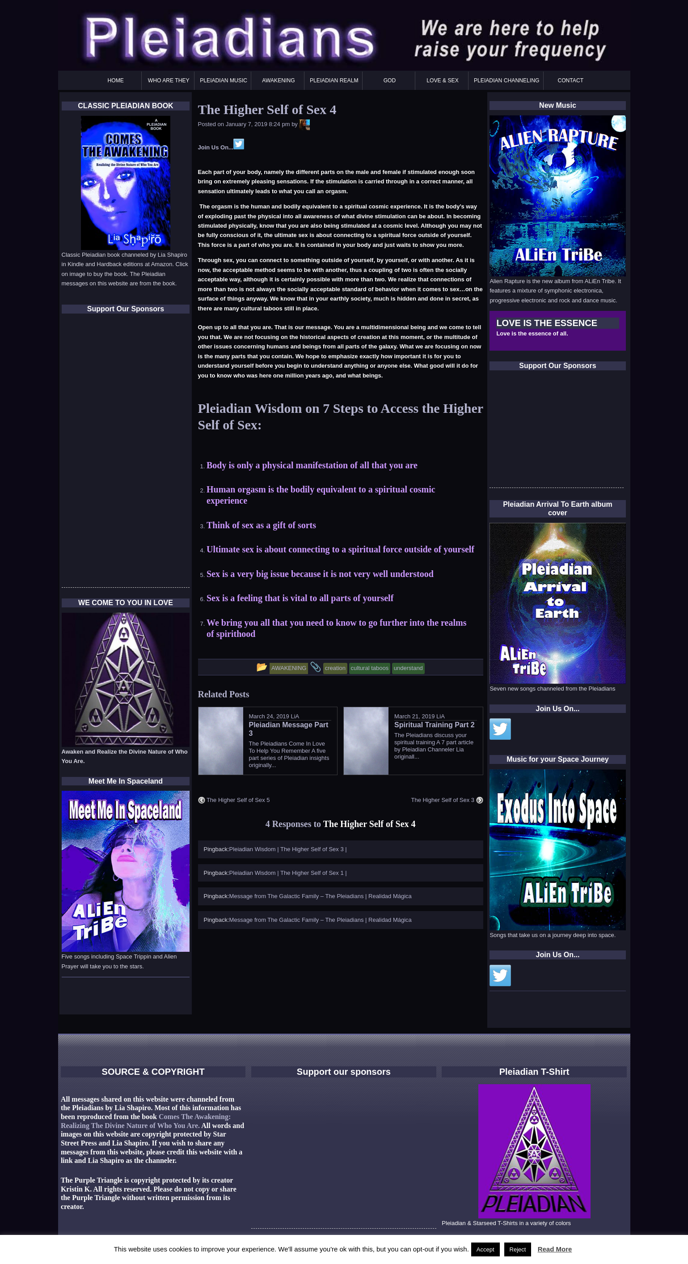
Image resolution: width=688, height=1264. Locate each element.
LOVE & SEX (442, 80)
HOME (116, 80)
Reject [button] (518, 1249)
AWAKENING (278, 80)
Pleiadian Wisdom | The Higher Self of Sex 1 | (288, 873)
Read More (555, 1249)
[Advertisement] (557, 432)
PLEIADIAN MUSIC (223, 80)
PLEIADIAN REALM (334, 80)
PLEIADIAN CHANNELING (506, 80)
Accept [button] (485, 1249)
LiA (295, 716)
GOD (390, 80)
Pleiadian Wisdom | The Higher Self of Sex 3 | (288, 849)
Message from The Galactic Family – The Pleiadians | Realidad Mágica (320, 896)
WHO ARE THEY (169, 80)
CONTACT (570, 80)
